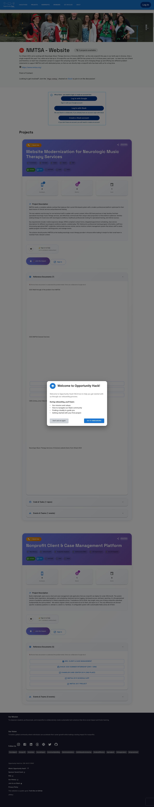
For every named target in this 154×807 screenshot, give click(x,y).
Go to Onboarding (94, 421)
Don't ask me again (59, 421)
